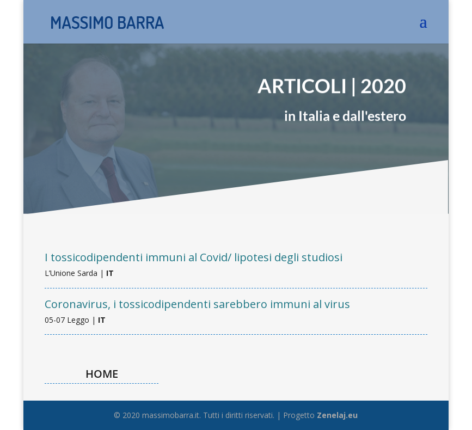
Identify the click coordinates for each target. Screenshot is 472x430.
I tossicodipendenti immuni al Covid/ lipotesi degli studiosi (193, 257)
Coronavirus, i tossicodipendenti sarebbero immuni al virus (197, 304)
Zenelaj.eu (337, 415)
